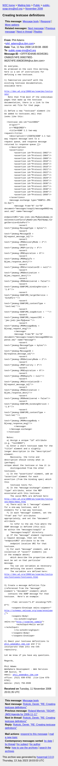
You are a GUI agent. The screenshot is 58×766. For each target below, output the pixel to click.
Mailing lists (24, 5)
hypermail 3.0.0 (45, 757)
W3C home (8, 5)
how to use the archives (25, 747)
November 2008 (34, 8)
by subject (22, 744)
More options (12, 24)
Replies (38, 31)
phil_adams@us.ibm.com (20, 43)
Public (36, 5)
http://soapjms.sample (29, 622)
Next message (36, 28)
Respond (46, 21)
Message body (31, 21)
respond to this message (33, 734)
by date (48, 741)
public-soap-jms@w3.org (22, 50)
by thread (10, 744)
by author (35, 744)
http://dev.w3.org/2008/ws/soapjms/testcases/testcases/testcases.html (28, 576)
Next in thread (24, 31)
